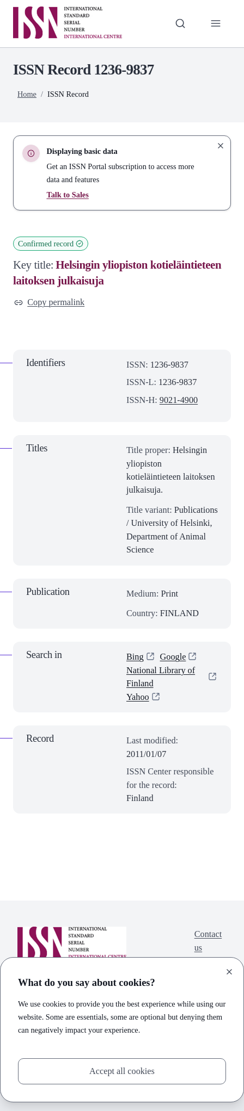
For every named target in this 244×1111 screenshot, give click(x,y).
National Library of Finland (160, 677)
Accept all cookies (122, 1071)
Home (26, 94)
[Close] (229, 972)
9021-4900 (179, 400)
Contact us (208, 940)
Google (173, 657)
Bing (135, 657)
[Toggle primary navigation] (215, 23)
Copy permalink (49, 302)
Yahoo (137, 697)
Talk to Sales (67, 194)
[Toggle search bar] (180, 23)
